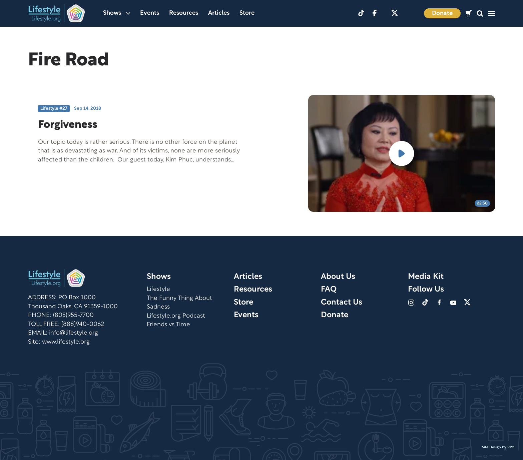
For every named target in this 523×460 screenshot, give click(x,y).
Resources (183, 13)
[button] (480, 13)
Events (149, 13)
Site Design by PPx (498, 447)
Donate (442, 13)
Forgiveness (67, 125)
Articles (218, 13)
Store (246, 13)
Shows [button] (116, 13)
